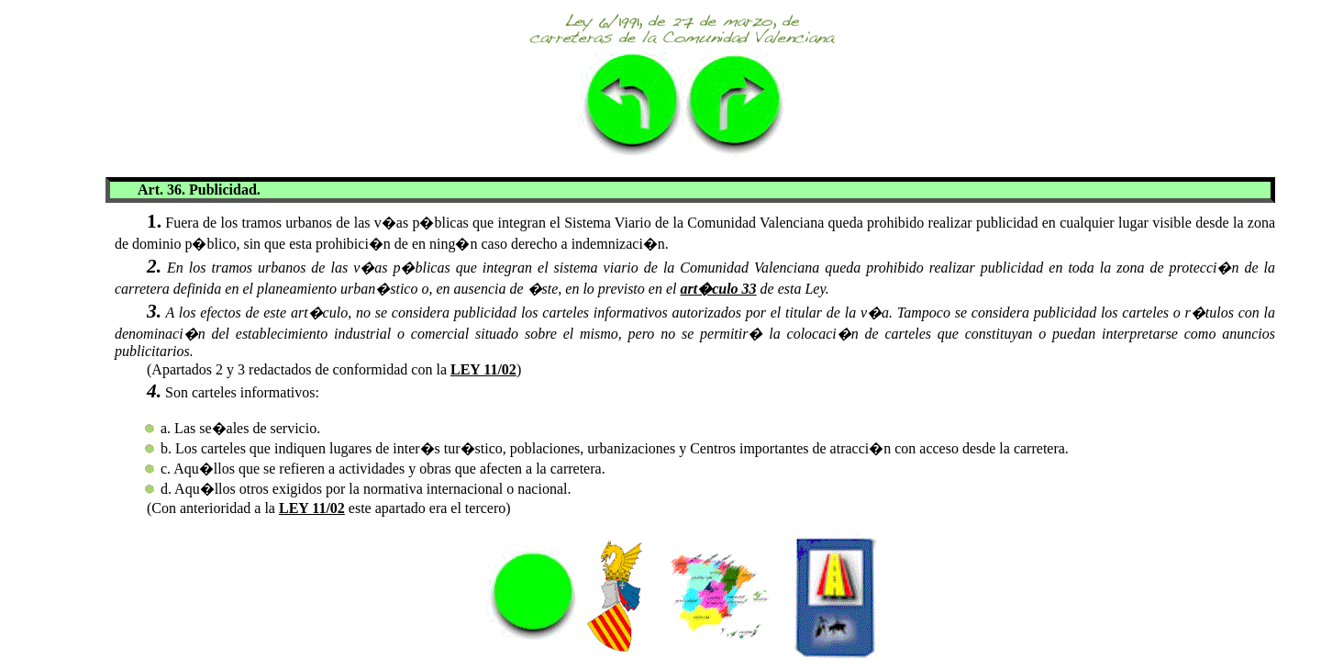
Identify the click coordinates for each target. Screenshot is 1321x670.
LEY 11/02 (483, 369)
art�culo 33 (718, 288)
